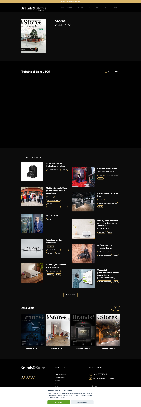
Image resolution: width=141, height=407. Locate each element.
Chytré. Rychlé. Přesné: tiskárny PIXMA (56, 265)
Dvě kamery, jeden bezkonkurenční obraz (55, 164)
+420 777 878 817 (100, 374)
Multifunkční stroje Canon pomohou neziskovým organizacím (57, 190)
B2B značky (50, 197)
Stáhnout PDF (111, 72)
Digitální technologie (53, 169)
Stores (100, 206)
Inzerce (98, 8)
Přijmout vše (58, 402)
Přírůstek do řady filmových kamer (104, 246)
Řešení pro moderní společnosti (54, 241)
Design (100, 175)
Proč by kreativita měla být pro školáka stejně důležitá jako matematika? (107, 224)
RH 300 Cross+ (52, 215)
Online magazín (84, 8)
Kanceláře (50, 203)
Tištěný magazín (67, 8)
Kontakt (117, 8)
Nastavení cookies (82, 402)
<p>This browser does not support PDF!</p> (70, 108)
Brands (65, 169)
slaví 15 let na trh (74, 1)
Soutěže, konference (53, 207)
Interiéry (101, 199)
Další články (70, 295)
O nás (107, 8)
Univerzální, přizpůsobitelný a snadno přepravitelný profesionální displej (108, 274)
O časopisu (58, 384)
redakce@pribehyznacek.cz (104, 378)
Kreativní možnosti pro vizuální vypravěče (107, 169)
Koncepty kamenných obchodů (107, 203)
